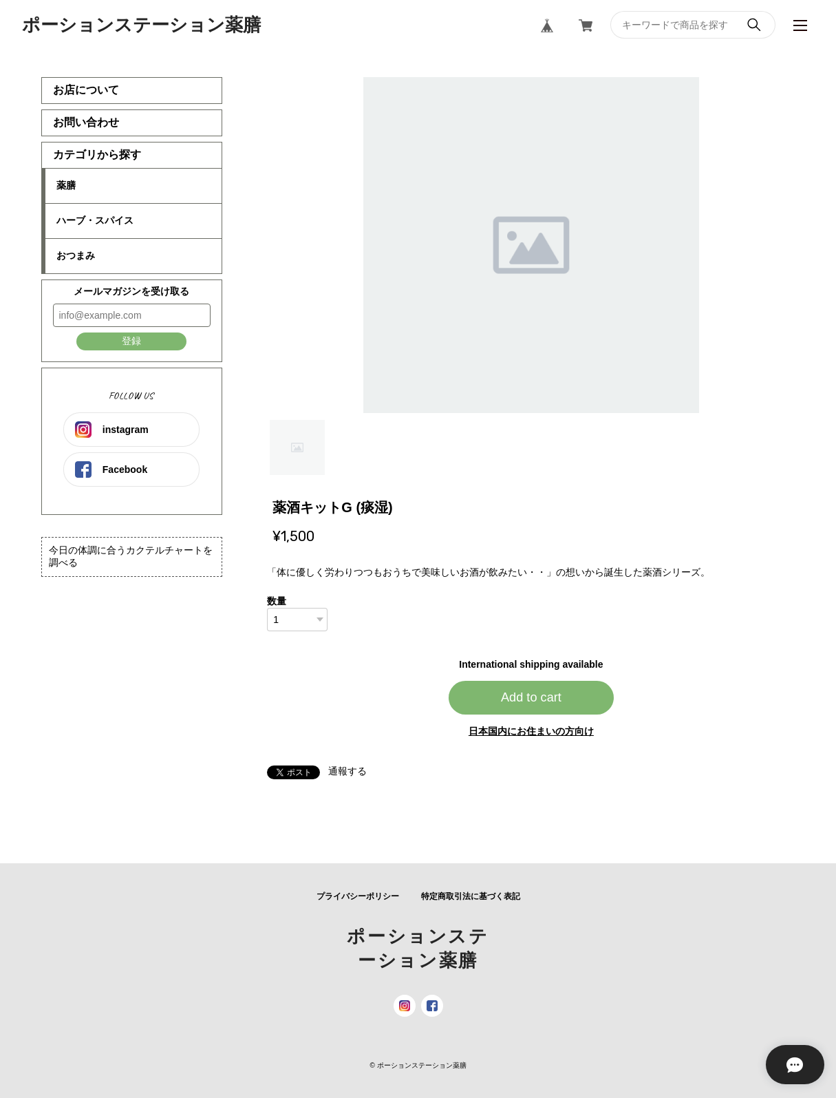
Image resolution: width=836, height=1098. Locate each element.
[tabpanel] (531, 245)
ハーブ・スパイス (94, 220)
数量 (276, 600)
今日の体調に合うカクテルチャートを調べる (131, 556)
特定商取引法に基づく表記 (470, 896)
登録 (131, 340)
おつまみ (75, 255)
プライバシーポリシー (358, 896)
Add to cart (531, 697)
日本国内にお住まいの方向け (531, 731)
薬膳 (66, 185)
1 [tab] (297, 447)
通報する (347, 771)
